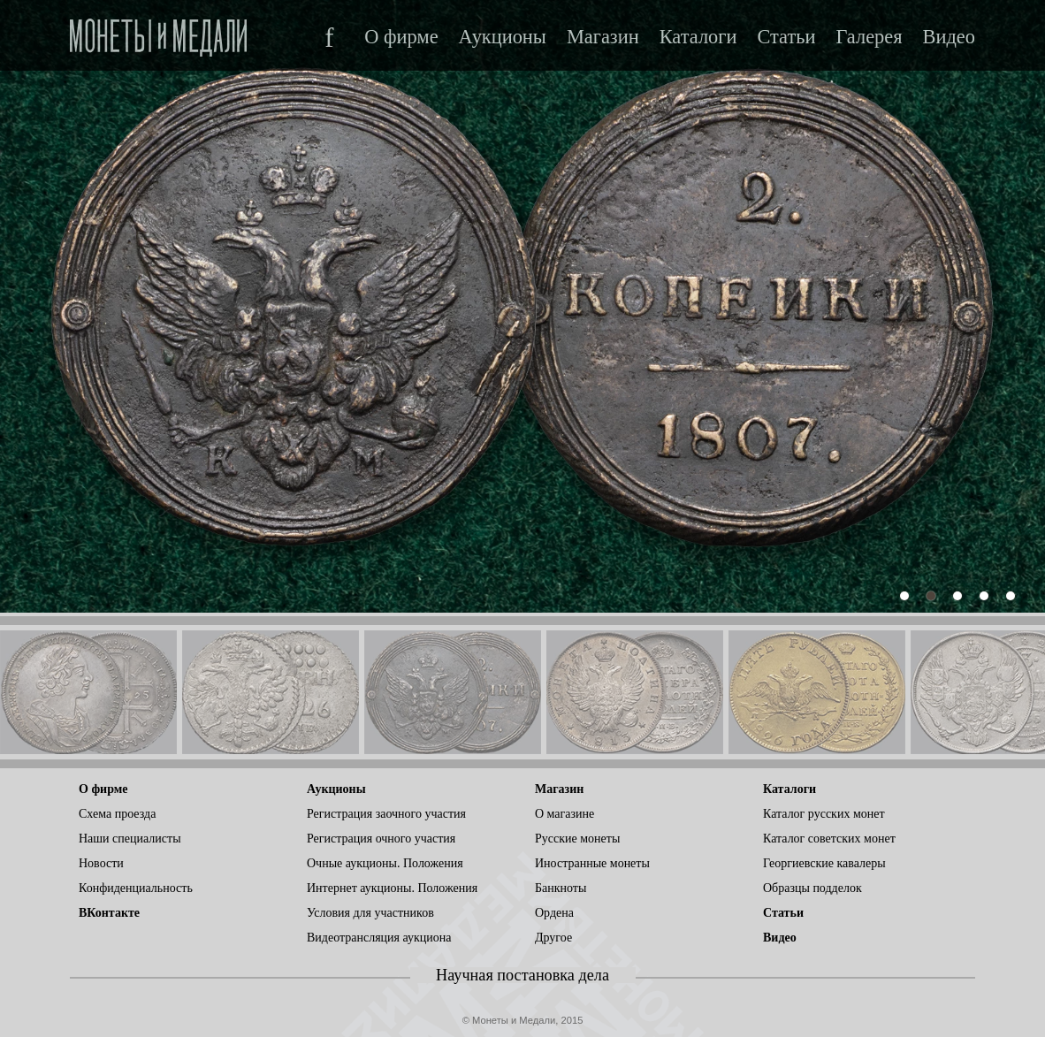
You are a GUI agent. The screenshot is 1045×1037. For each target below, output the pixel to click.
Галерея (868, 37)
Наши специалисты (130, 838)
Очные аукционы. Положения (385, 863)
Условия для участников (370, 912)
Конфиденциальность (136, 888)
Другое (553, 937)
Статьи (786, 37)
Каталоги (698, 37)
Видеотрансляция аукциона (379, 937)
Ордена (554, 912)
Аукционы (502, 37)
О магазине (564, 813)
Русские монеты (577, 838)
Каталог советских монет (829, 838)
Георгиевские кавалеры (824, 863)
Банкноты (560, 888)
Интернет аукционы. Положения (392, 888)
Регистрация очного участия (381, 838)
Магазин (603, 37)
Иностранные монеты (592, 863)
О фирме (401, 37)
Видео (949, 37)
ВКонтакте (109, 912)
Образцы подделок (812, 888)
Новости (101, 863)
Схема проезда (117, 813)
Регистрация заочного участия (386, 813)
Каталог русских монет (824, 813)
